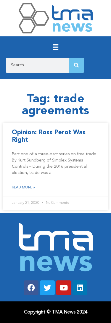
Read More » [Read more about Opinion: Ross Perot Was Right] (23, 187)
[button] (55, 47)
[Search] (76, 65)
